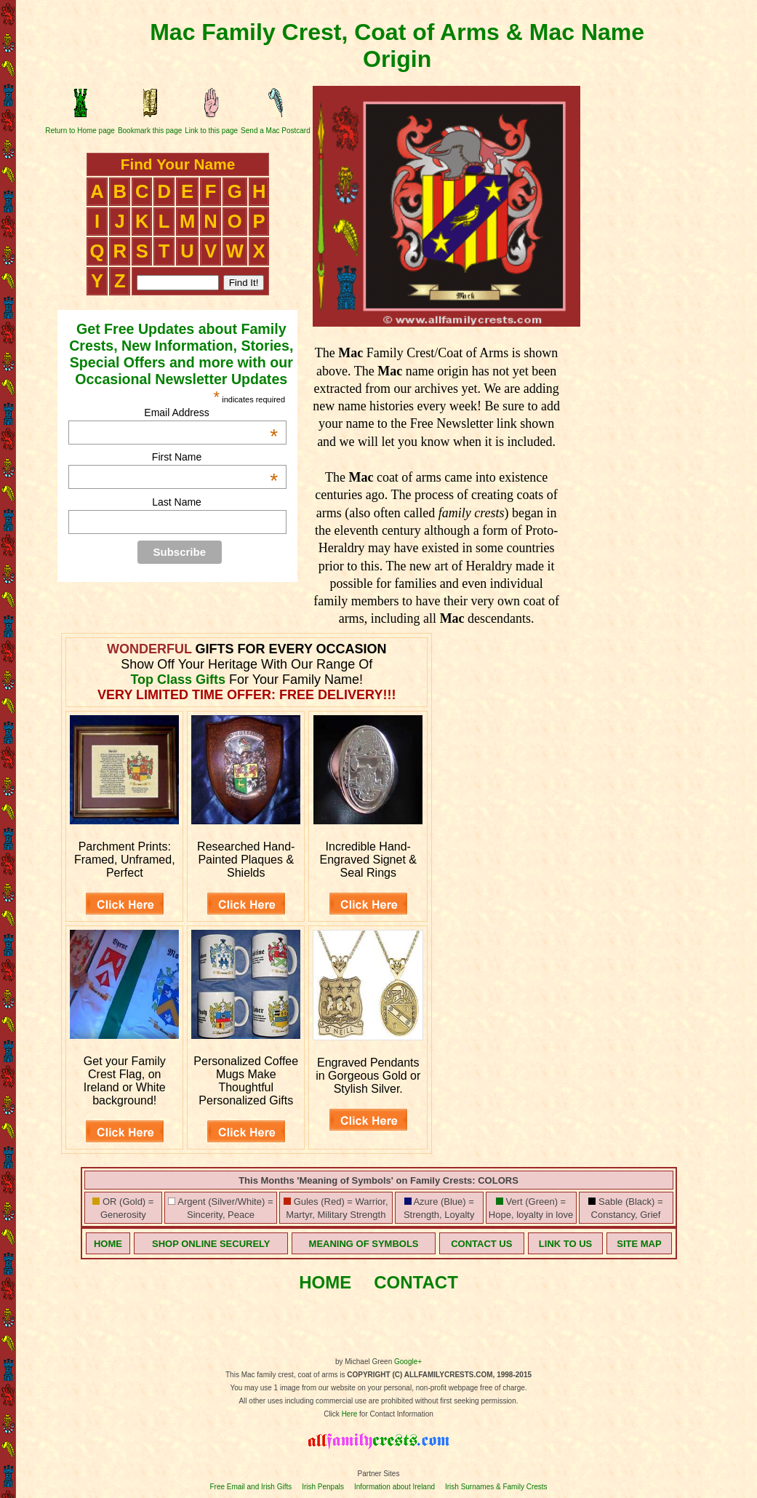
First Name (215, 457)
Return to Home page (80, 131)
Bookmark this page (150, 131)
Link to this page (211, 131)
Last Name (176, 502)
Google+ (408, 1362)
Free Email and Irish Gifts (250, 1487)
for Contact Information (395, 1414)
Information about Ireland (394, 1487)
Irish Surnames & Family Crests (496, 1487)
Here (350, 1414)
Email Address (211, 412)
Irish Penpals (323, 1487)
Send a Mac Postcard (276, 131)
